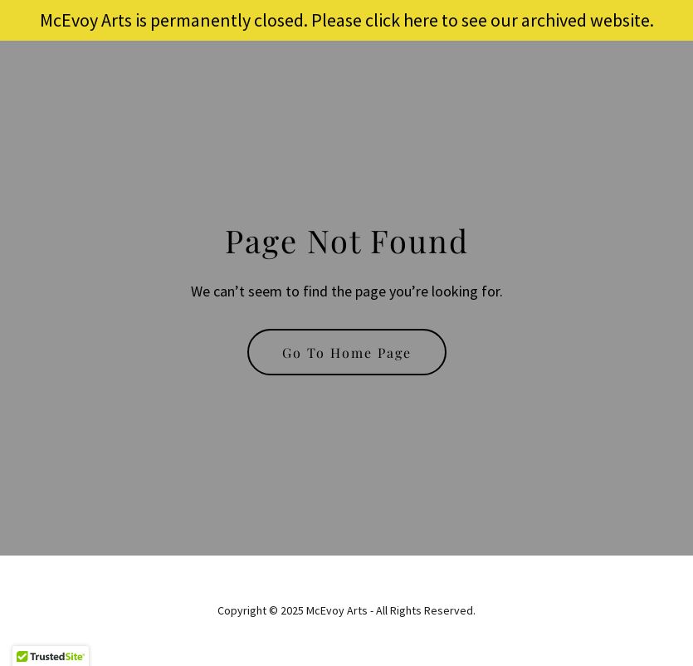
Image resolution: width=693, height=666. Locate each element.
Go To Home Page (347, 352)
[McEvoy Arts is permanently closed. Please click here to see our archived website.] (346, 20)
